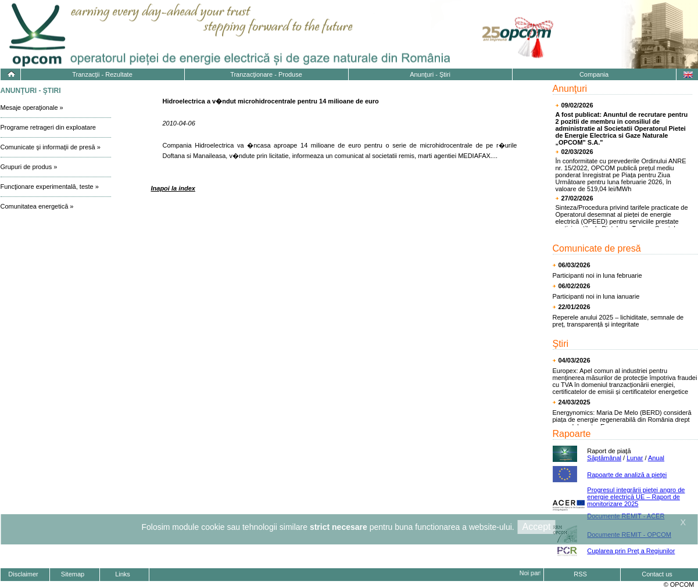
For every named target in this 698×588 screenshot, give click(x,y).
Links (122, 574)
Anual (656, 457)
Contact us (657, 574)
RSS (580, 574)
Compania (593, 74)
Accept (536, 527)
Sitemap (72, 574)
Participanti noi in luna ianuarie (596, 296)
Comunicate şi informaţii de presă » (51, 147)
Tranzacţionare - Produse (266, 74)
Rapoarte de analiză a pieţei (627, 474)
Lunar (635, 457)
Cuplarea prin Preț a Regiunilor (631, 550)
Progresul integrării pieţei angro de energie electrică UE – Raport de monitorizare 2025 (636, 496)
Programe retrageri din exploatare (48, 127)
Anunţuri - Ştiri (430, 74)
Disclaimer (23, 574)
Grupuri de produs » (29, 166)
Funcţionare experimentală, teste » (50, 186)
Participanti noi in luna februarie (597, 275)
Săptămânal (604, 457)
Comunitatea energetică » (37, 206)
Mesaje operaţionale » (32, 107)
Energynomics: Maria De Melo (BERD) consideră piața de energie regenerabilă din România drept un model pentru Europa (622, 419)
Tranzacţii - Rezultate (102, 74)
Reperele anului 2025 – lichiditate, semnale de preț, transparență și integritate (618, 321)
